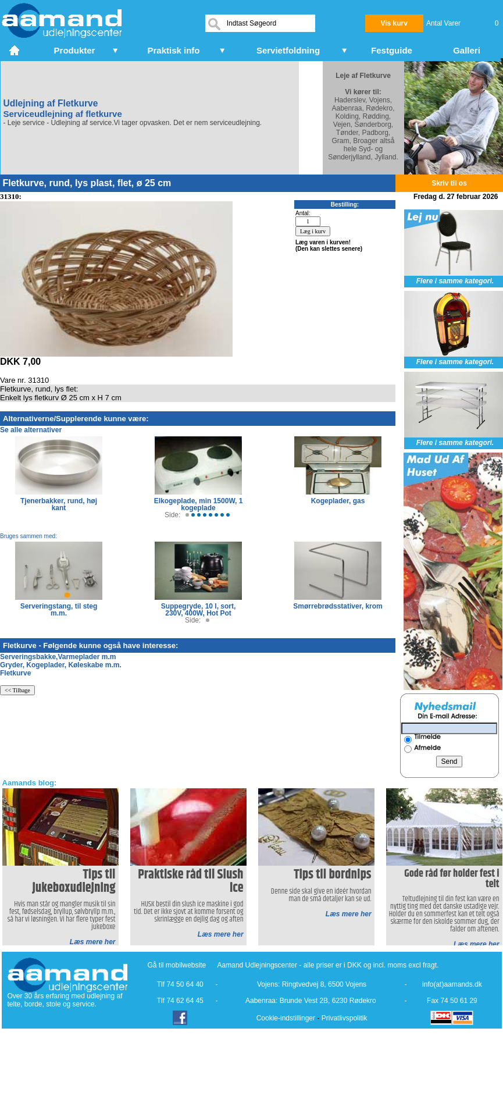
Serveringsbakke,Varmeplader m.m (58, 657)
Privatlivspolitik (345, 1018)
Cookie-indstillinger (285, 1018)
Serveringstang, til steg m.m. (59, 609)
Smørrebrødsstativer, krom (337, 606)
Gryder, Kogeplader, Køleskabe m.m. (61, 665)
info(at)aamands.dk (452, 984)
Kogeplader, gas (338, 501)
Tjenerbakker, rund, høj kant (58, 504)
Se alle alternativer (31, 430)
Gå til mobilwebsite (177, 965)
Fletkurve (15, 673)
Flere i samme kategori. (455, 281)
